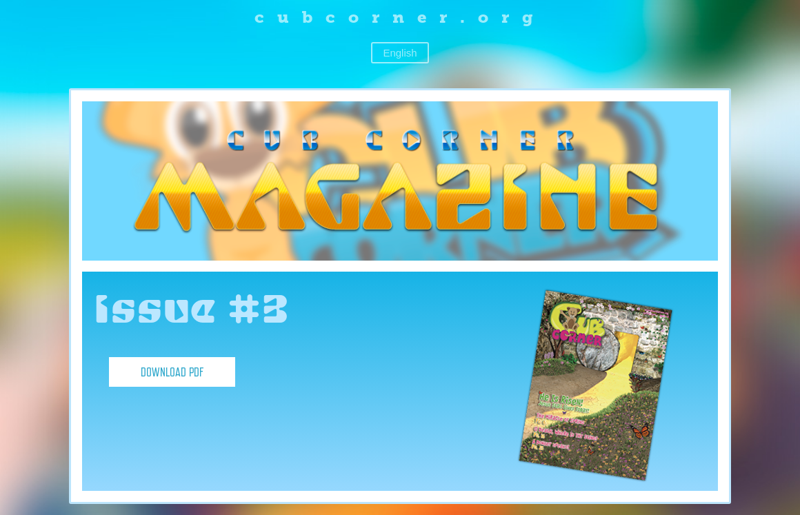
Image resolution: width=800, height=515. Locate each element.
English (400, 53)
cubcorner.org (400, 17)
